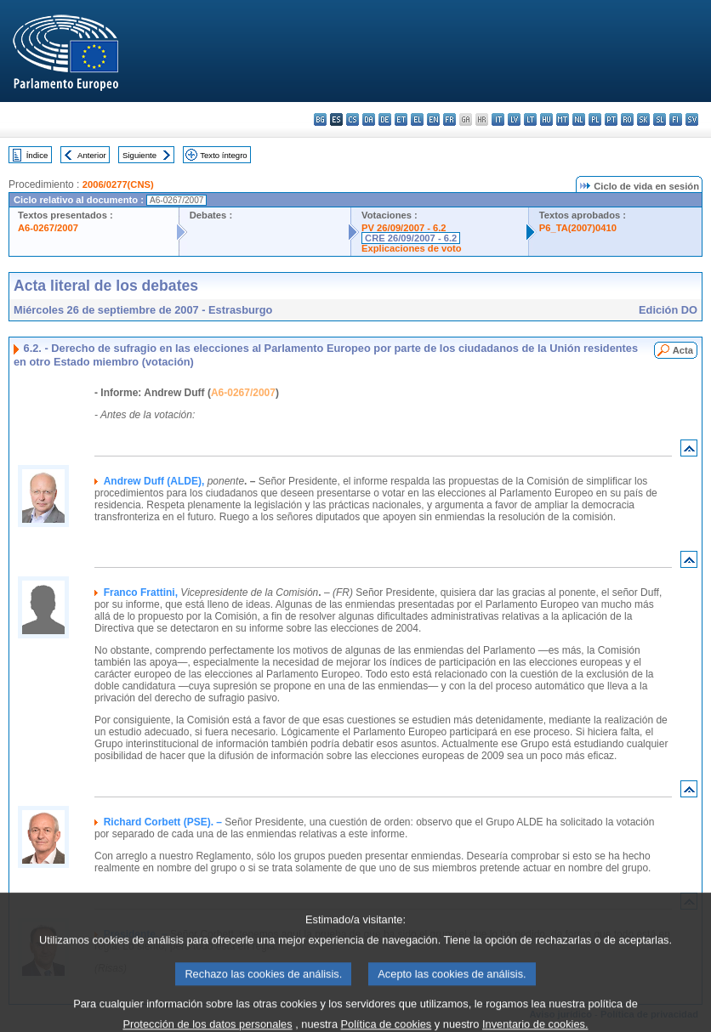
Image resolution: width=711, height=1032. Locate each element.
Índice (37, 155)
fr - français (449, 119)
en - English (433, 119)
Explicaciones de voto (411, 248)
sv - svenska (691, 119)
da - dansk (368, 119)
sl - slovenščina (659, 119)
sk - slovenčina (643, 119)
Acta (683, 350)
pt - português (611, 119)
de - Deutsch (384, 119)
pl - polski (595, 119)
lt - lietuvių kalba (530, 119)
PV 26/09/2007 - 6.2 (404, 228)
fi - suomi (675, 119)
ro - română (627, 119)
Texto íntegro (223, 155)
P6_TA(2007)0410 (578, 228)
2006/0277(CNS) (118, 184)
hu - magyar (546, 119)
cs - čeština (352, 119)
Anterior (91, 155)
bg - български (320, 119)
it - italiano (498, 119)
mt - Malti (562, 119)
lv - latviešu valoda (514, 119)
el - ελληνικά (417, 119)
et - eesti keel (401, 119)
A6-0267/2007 (48, 228)
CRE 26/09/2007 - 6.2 (411, 238)
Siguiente (139, 155)
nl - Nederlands (578, 119)
